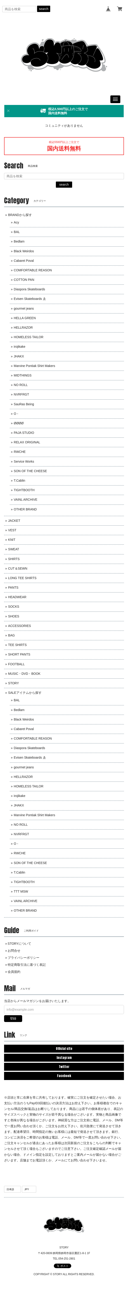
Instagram (64, 1057)
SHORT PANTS (19, 654)
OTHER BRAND (25, 509)
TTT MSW (21, 891)
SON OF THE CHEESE (30, 471)
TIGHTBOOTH (24, 490)
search (43, 9)
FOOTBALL (16, 664)
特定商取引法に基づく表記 (27, 964)
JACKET (14, 520)
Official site (64, 1048)
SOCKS (13, 606)
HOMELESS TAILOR (28, 337)
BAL (17, 232)
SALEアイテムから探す (25, 692)
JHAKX (19, 356)
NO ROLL (21, 385)
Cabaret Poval (24, 260)
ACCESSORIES (19, 626)
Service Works (24, 461)
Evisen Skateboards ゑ (30, 299)
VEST (12, 530)
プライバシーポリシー (23, 957)
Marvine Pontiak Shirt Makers (34, 366)
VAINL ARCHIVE (25, 499)
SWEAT (13, 549)
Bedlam (19, 241)
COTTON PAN (24, 280)
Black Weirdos (24, 251)
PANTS (13, 587)
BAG (11, 635)
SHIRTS (14, 559)
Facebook (64, 1075)
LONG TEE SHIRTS (22, 578)
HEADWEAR (17, 597)
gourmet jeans (24, 308)
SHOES (13, 616)
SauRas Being (24, 404)
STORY (13, 683)
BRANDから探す (20, 215)
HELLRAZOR (23, 327)
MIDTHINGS (23, 375)
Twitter (64, 1066)
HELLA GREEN (25, 318)
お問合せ (14, 950)
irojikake (19, 346)
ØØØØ (19, 423)
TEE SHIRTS (17, 645)
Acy (16, 222)
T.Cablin (19, 480)
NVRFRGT (21, 394)
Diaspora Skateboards (29, 289)
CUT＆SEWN (17, 568)
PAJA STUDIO (24, 433)
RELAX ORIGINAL (27, 442)
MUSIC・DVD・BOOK (24, 673)
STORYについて (19, 943)
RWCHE (20, 452)
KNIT (11, 539)
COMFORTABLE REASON (33, 270)
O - (16, 413)
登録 (13, 1018)
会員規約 (14, 971)
